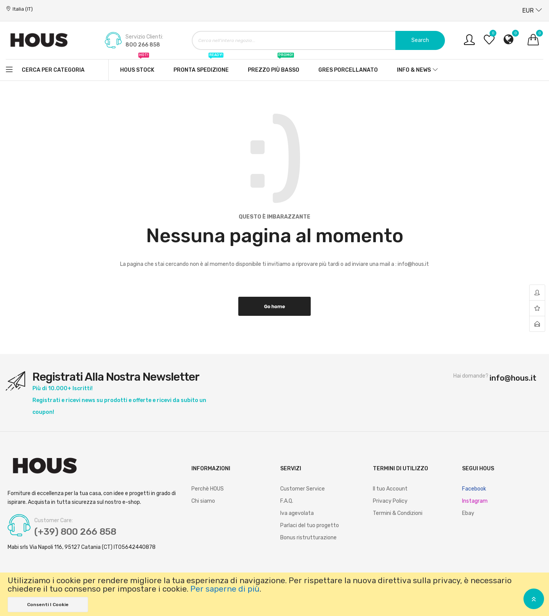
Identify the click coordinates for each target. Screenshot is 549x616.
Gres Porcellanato (348, 70)
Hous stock (137, 66)
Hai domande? (470, 376)
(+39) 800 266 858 (75, 531)
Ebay (468, 513)
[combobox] (318, 40)
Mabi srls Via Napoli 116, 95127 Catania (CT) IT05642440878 (82, 547)
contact (537, 323)
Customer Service (302, 489)
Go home (274, 306)
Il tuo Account (390, 489)
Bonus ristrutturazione (308, 537)
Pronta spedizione (201, 66)
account (537, 293)
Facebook (474, 489)
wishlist (537, 308)
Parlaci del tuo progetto (309, 525)
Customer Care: (53, 520)
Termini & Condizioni (397, 513)
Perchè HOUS (207, 489)
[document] (274, 594)
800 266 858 (142, 45)
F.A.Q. (286, 501)
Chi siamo (203, 501)
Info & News (414, 70)
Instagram (475, 501)
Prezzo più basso (273, 66)
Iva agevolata (297, 513)
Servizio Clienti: (144, 37)
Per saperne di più (225, 588)
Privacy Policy (390, 501)
